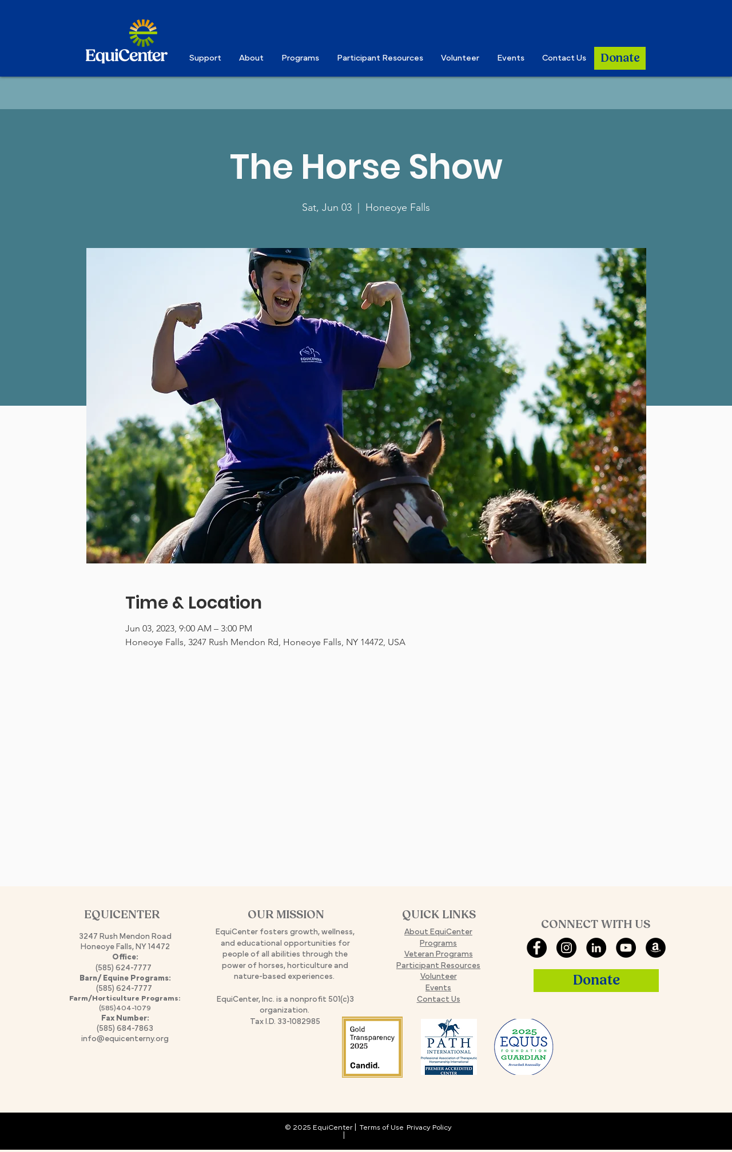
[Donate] (620, 58)
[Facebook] (537, 948)
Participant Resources (438, 966)
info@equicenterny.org (125, 1039)
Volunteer (438, 977)
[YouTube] (626, 948)
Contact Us (438, 999)
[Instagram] (566, 948)
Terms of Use (382, 1128)
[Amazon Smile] (656, 948)
